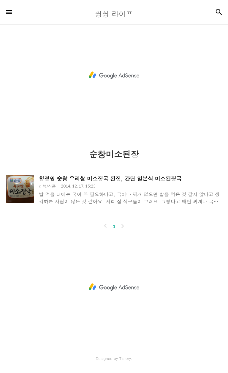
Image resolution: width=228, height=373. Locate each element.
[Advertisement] (114, 75)
